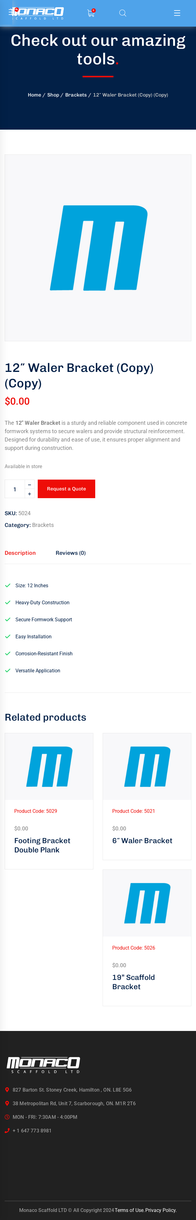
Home (34, 95)
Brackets (76, 95)
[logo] (43, 1065)
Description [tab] (20, 553)
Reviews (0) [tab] (71, 553)
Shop (53, 95)
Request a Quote (66, 489)
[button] (176, 170)
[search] (122, 13)
